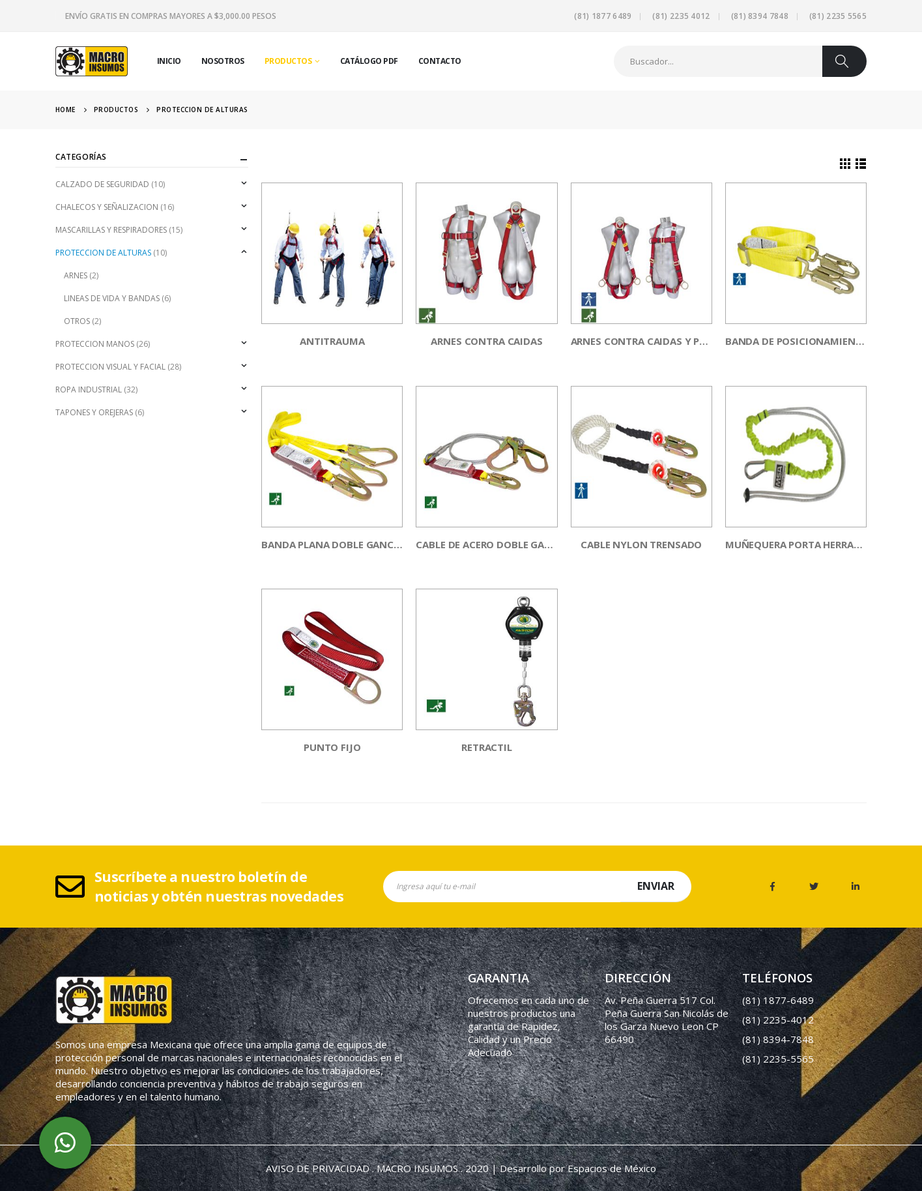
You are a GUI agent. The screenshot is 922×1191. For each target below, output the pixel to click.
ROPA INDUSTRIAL (88, 389)
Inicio (169, 60)
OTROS (77, 321)
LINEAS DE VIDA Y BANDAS (112, 298)
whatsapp (65, 1143)
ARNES (75, 275)
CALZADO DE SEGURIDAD (102, 184)
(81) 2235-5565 (778, 1058)
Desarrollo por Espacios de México (578, 1168)
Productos (288, 60)
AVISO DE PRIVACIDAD (317, 1168)
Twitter (814, 886)
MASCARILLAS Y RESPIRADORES (111, 229)
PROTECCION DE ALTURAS (103, 252)
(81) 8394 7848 (759, 16)
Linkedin (855, 886)
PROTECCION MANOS (94, 343)
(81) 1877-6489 (778, 1000)
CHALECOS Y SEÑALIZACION (106, 207)
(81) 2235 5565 (838, 16)
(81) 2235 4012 (681, 16)
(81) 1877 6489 (602, 16)
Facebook (772, 886)
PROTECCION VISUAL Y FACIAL (110, 366)
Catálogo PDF (369, 60)
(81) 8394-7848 (778, 1039)
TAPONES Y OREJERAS (94, 412)
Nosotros (222, 60)
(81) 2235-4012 (778, 1019)
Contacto (439, 60)
